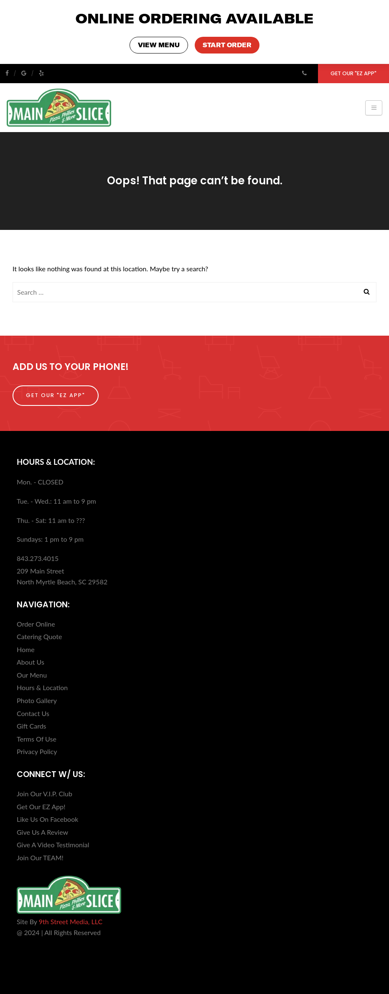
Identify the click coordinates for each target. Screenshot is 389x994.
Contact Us (33, 713)
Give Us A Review (42, 832)
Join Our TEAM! (40, 857)
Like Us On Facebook (47, 819)
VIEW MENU (160, 45)
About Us (30, 661)
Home (26, 649)
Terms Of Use (36, 738)
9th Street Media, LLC (70, 921)
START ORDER (226, 45)
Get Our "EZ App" (353, 72)
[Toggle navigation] (373, 107)
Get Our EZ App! (41, 806)
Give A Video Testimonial (53, 844)
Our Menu (32, 674)
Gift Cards (31, 725)
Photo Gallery (37, 700)
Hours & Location (42, 687)
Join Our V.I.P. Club (44, 793)
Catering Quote (39, 636)
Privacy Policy (37, 751)
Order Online (36, 623)
